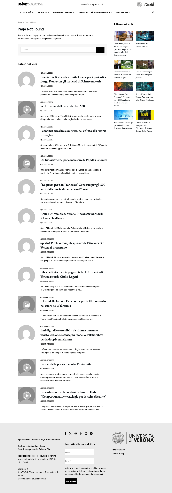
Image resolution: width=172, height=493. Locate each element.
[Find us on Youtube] (76, 433)
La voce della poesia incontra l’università (65, 364)
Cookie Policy (118, 453)
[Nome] (79, 452)
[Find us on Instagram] (86, 433)
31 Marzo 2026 (47, 239)
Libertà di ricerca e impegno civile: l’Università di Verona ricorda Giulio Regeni (71, 274)
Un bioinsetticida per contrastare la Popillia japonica (73, 160)
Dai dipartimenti (62, 12)
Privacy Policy (118, 450)
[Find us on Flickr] (91, 433)
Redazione (122, 12)
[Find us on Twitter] (70, 433)
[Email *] (79, 461)
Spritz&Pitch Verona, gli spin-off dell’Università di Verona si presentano (123, 125)
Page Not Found (31, 22)
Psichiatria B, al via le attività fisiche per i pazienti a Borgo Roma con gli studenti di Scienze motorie (73, 79)
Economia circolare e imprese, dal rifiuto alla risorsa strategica (123, 74)
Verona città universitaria (94, 12)
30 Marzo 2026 (47, 327)
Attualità (25, 12)
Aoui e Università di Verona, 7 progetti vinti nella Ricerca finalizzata (145, 97)
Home (20, 22)
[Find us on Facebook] (65, 433)
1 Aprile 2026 (46, 210)
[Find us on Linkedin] (81, 433)
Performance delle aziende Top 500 (62, 106)
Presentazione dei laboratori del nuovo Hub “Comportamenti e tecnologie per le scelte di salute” (73, 394)
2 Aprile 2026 (46, 181)
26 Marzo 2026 (47, 360)
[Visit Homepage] (30, 4)
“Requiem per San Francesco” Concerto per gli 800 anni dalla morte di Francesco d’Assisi (72, 187)
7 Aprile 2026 (46, 73)
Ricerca (42, 12)
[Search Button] (153, 12)
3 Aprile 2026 (46, 156)
